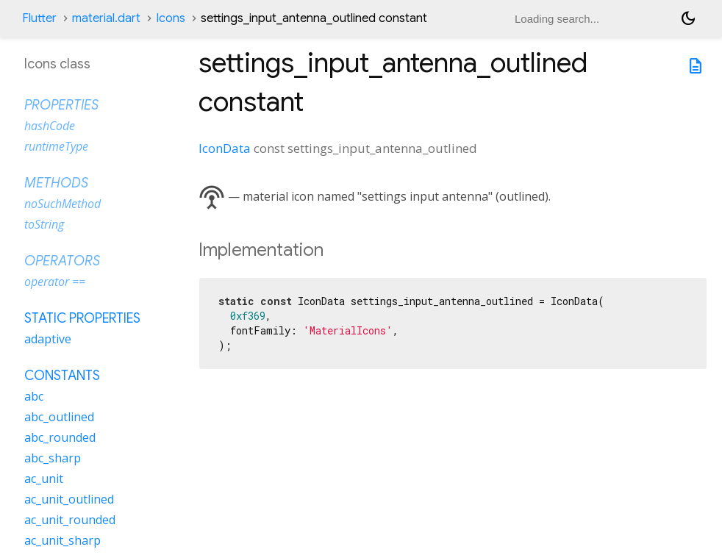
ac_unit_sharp (62, 540)
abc (33, 396)
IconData (225, 148)
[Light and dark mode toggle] (688, 18)
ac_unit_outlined (69, 499)
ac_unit (43, 478)
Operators (62, 261)
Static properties (82, 318)
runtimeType (56, 146)
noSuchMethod (62, 204)
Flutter (39, 18)
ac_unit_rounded (69, 520)
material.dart (106, 18)
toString (44, 224)
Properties (61, 105)
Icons (170, 18)
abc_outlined (59, 417)
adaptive (47, 339)
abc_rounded (60, 437)
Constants (62, 376)
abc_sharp (52, 458)
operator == (54, 281)
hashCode (49, 126)
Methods (56, 183)
